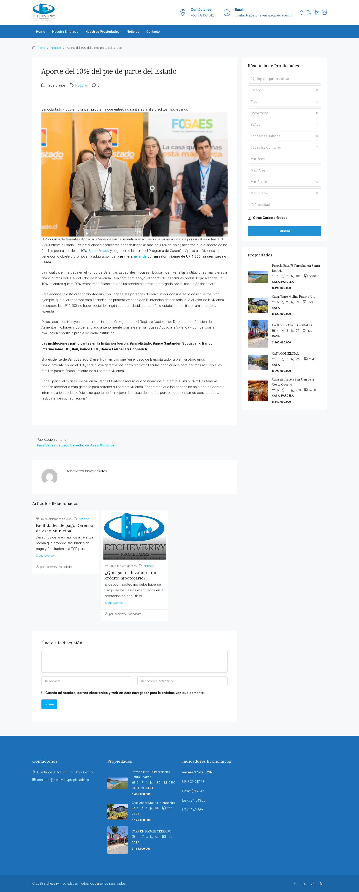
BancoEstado (99, 251)
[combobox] (284, 90)
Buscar (284, 231)
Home (40, 31)
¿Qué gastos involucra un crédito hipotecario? (130, 575)
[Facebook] (296, 883)
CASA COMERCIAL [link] (285, 354)
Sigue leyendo (45, 555)
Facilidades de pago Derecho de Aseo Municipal (64, 528)
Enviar (49, 704)
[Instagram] (313, 883)
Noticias (133, 31)
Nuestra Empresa (65, 31)
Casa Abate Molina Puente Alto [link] (293, 297)
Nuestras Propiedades (102, 31)
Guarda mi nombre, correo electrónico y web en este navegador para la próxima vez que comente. (125, 693)
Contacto (153, 31)
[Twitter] (304, 883)
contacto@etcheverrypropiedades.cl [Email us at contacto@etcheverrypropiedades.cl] (63, 780)
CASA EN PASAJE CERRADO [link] (292, 325)
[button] (284, 218)
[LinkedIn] (322, 883)
